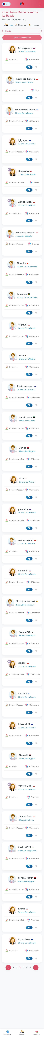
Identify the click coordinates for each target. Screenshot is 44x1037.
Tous (8, 25)
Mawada (22, 4)
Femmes (34, 25)
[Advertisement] (22, 434)
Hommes (20, 25)
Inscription (36, 1033)
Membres (22, 1033)
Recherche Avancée (22, 37)
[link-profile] (22, 49)
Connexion (7, 1033)
